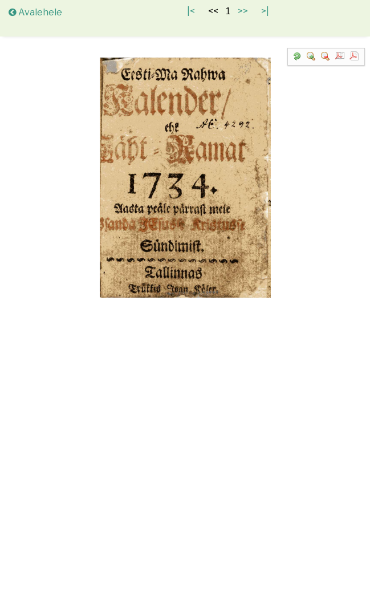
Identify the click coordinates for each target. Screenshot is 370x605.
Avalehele (35, 12)
